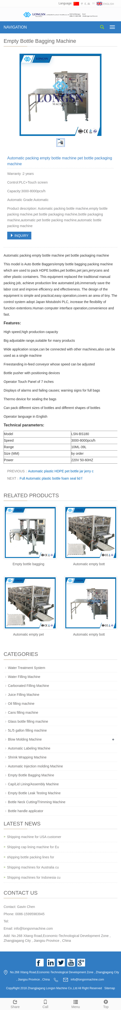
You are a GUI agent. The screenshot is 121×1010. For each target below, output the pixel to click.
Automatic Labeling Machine (29, 748)
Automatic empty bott (89, 564)
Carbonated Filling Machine (28, 686)
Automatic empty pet (28, 634)
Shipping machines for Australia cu (33, 867)
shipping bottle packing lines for (30, 857)
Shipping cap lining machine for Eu (33, 847)
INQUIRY (19, 236)
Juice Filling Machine (23, 695)
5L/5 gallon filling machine (27, 730)
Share (15, 1003)
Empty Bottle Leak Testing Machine (34, 793)
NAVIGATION (15, 27)
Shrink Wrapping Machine (27, 757)
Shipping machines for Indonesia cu (33, 877)
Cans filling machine (23, 712)
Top (106, 1003)
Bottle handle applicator (25, 811)
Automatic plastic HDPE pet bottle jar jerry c (61, 471)
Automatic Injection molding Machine (35, 766)
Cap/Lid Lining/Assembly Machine (33, 784)
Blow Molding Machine (25, 739)
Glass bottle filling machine (28, 721)
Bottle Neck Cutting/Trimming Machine (36, 802)
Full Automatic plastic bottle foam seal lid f (51, 478)
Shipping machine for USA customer (34, 837)
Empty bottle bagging (28, 564)
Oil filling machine (21, 704)
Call (45, 1003)
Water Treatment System (26, 668)
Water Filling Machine (24, 677)
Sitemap (109, 988)
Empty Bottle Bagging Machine (31, 775)
